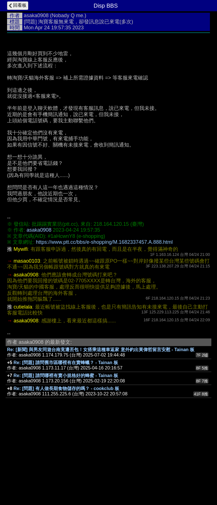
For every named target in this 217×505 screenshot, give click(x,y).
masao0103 (27, 345)
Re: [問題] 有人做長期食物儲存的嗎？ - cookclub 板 (66, 473)
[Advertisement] (108, 78)
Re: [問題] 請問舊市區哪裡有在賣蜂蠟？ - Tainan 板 (66, 447)
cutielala (23, 391)
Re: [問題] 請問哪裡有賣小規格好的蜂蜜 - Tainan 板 (66, 460)
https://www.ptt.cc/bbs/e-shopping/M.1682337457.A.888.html (104, 326)
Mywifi (21, 333)
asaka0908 (36, 15)
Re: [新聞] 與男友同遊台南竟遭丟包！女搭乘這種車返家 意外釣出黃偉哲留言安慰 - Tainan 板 (100, 434)
